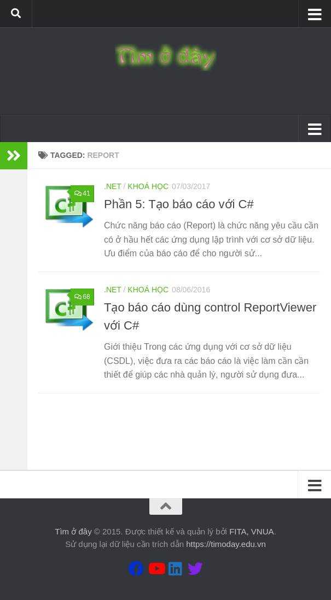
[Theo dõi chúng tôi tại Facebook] (136, 569)
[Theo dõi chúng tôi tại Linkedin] (175, 569)
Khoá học (148, 186)
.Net (112, 186)
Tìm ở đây (73, 531)
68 (81, 297)
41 (81, 193)
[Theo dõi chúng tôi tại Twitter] (195, 569)
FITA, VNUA (251, 531)
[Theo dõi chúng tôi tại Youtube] (156, 569)
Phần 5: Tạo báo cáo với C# (179, 204)
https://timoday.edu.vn (226, 544)
